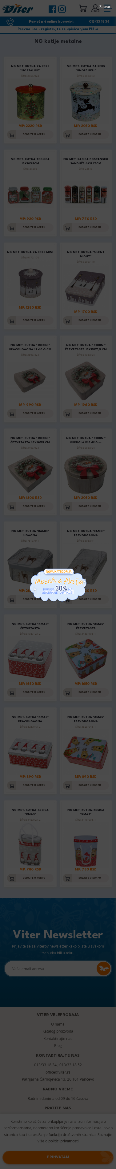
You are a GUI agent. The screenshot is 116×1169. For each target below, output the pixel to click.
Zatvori (105, 6)
